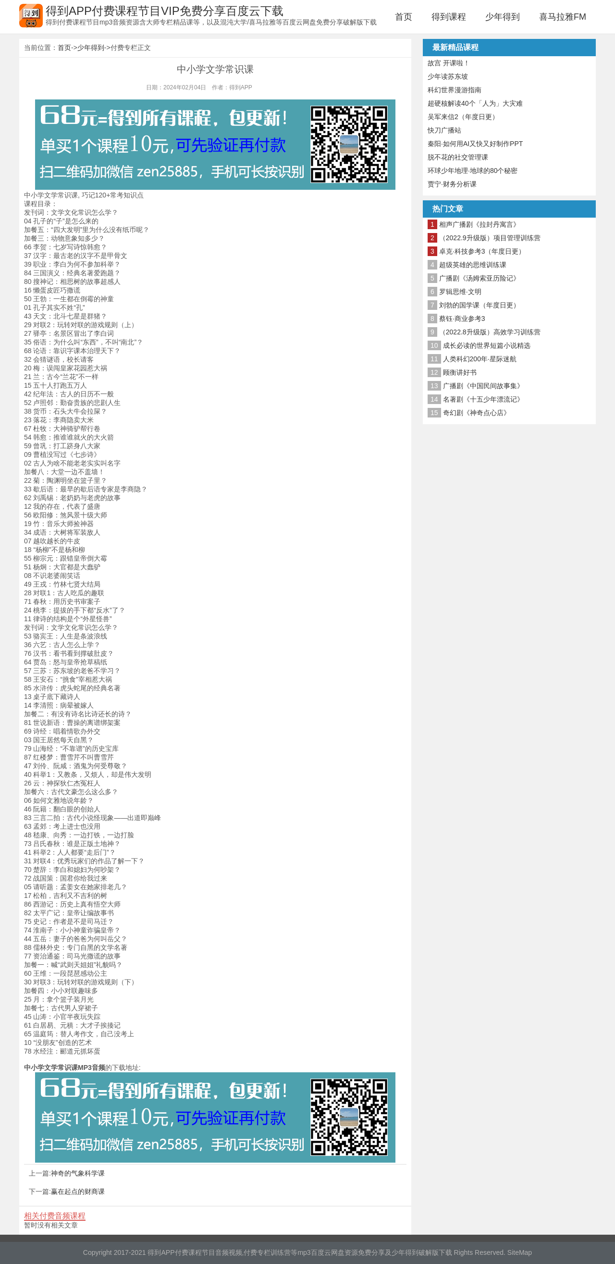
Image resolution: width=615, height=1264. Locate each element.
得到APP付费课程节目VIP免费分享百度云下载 (164, 10)
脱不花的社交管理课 (458, 157)
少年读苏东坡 (448, 76)
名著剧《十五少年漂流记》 (483, 399)
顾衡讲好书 (460, 372)
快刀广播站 (444, 130)
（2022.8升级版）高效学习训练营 (490, 332)
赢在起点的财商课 (78, 1191)
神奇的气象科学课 (78, 1173)
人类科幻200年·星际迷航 (480, 359)
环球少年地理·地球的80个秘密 (472, 170)
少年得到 (502, 17)
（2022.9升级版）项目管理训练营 (490, 238)
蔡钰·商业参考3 (462, 318)
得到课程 (448, 17)
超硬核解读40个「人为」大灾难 (475, 103)
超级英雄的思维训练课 (472, 265)
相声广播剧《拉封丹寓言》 (479, 224)
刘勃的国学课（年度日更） (479, 305)
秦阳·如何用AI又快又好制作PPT (475, 143)
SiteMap (519, 1252)
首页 (403, 17)
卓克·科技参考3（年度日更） (482, 251)
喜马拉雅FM (562, 17)
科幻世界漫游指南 (454, 90)
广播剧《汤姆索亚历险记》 (479, 278)
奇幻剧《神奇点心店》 (476, 413)
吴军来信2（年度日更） (463, 117)
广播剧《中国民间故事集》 (483, 386)
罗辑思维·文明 (460, 291)
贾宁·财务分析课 (452, 184)
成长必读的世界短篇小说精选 (486, 345)
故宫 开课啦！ (449, 63)
